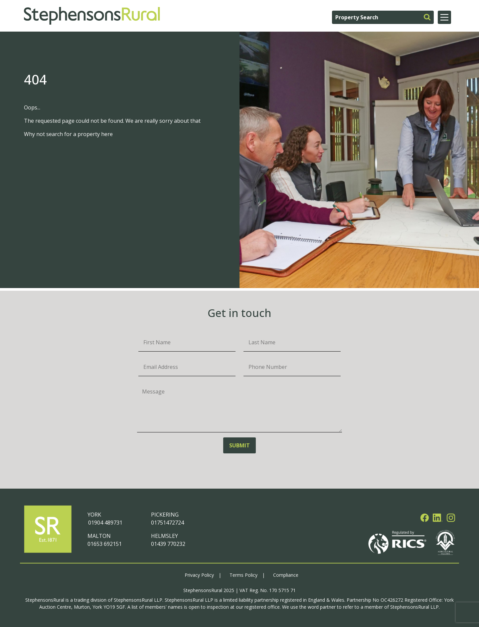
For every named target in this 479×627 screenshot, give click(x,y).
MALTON (99, 536)
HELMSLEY (164, 536)
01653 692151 (104, 544)
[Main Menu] (444, 17)
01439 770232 (168, 544)
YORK (94, 514)
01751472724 (167, 522)
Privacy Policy (199, 575)
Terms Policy (243, 575)
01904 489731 (104, 522)
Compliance (285, 575)
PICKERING (165, 514)
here (107, 134)
